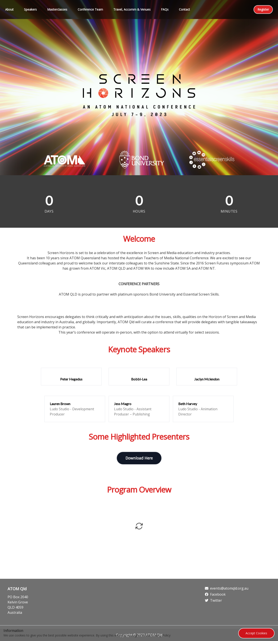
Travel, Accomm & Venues (132, 9)
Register (263, 9)
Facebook (215, 594)
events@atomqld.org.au (226, 588)
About (9, 9)
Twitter (213, 600)
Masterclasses (57, 9)
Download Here (139, 458)
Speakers (30, 9)
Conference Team (90, 9)
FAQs (165, 9)
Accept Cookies (256, 633)
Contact (184, 9)
